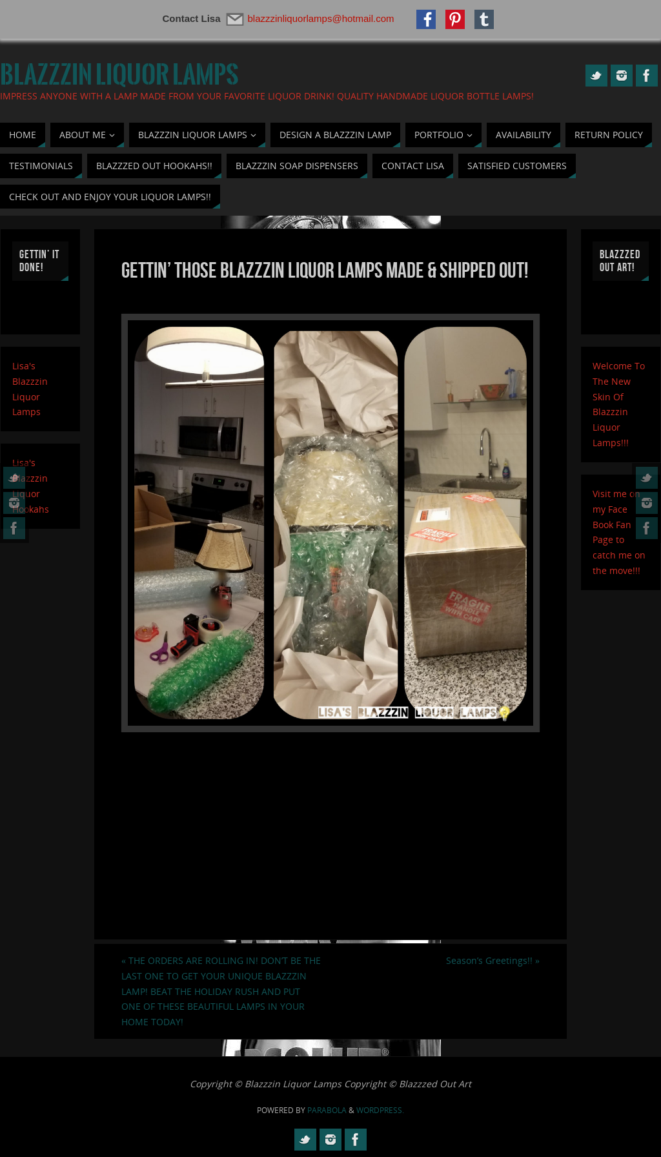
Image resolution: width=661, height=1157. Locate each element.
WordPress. (380, 1110)
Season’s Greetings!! (493, 960)
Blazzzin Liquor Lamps (119, 75)
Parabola (327, 1110)
